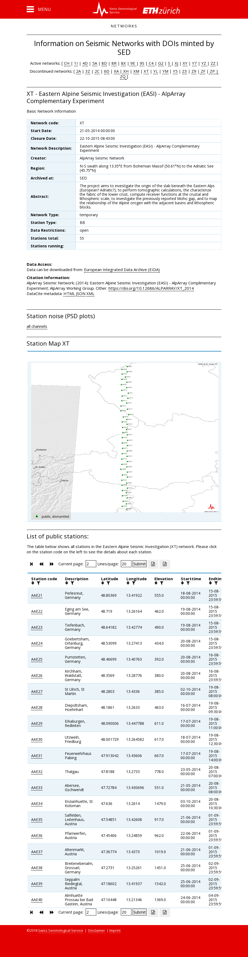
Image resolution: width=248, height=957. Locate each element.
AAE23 (36, 627)
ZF (202, 71)
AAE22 (36, 611)
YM (165, 71)
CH (67, 63)
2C (97, 71)
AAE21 (36, 595)
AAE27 (36, 691)
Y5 (175, 71)
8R (114, 63)
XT (146, 71)
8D (104, 63)
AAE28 (36, 707)
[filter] (37, 583)
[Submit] (140, 563)
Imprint (115, 930)
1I (76, 63)
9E (132, 63)
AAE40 (36, 899)
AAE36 (36, 835)
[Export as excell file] (153, 564)
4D (85, 63)
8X (123, 63)
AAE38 (36, 867)
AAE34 (36, 803)
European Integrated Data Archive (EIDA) (122, 269)
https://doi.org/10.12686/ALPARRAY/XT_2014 (151, 288)
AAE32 (36, 771)
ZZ (213, 63)
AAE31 (36, 755)
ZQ (123, 76)
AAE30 (36, 739)
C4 (151, 63)
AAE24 (36, 643)
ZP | (213, 71)
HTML (69, 293)
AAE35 (36, 819)
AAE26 (36, 675)
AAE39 (36, 883)
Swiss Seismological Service (60, 930)
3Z (87, 71)
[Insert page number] (91, 563)
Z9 (193, 71)
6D (106, 71)
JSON (80, 293)
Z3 (184, 71)
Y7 (194, 63)
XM (136, 71)
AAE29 (36, 723)
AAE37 (36, 851)
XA (117, 71)
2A (78, 71)
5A (94, 63)
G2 (160, 63)
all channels (37, 326)
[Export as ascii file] (164, 564)
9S (142, 63)
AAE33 (36, 787)
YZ (204, 63)
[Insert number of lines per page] (126, 563)
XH (125, 71)
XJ (176, 63)
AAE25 (36, 659)
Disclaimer (96, 930)
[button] (39, 9)
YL (155, 71)
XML (90, 293)
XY (185, 63)
